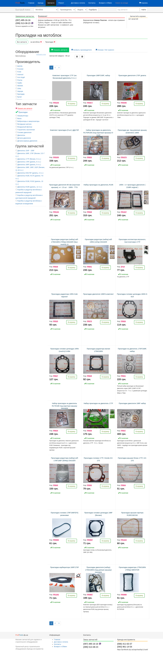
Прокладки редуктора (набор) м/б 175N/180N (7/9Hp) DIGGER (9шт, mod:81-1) (64, 241)
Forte (18, 72)
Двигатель (20, 135)
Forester (20, 69)
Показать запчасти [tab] (59, 50)
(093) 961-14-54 (124, 647)
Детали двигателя (23, 138)
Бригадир (20, 94)
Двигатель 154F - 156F (25, 151)
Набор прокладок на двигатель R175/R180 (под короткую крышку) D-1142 (98, 132)
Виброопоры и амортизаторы (28, 121)
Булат (19, 97)
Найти (143, 10)
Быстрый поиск (23, 9)
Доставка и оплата (78, 3)
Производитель (28, 62)
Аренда (40, 3)
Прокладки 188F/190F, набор (98, 75)
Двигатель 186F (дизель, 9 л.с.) (28, 164)
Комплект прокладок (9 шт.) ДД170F (64, 130)
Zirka (18, 88)
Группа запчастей (30, 146)
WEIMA (19, 86)
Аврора (19, 91)
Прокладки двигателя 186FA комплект (98, 294)
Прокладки (50, 42)
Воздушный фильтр (24, 127)
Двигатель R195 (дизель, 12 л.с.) (29, 187)
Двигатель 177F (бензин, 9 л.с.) (28, 159)
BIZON (19, 66)
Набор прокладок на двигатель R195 (98, 185)
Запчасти (50, 3)
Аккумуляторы (22, 116)
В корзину (71, 104)
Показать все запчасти (24, 108)
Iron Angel (20, 77)
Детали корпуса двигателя (26, 141)
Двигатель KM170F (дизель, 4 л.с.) (29, 173)
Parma (19, 80)
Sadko (19, 83)
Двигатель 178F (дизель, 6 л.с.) (28, 162)
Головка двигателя (24, 132)
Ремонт (61, 3)
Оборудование (31, 53)
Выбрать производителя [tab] (81, 50)
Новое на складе (121, 3)
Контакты (91, 3)
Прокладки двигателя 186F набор (132, 403)
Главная (31, 3)
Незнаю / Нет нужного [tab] (105, 50)
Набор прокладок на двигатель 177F (98, 403)
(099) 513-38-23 (23, 23)
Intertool (19, 74)
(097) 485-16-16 (23, 20)
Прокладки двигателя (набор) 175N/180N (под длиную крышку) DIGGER (98, 569)
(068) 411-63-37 (124, 644)
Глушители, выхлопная (25, 130)
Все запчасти (22, 42)
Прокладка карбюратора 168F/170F (64, 567)
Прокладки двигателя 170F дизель (132, 75)
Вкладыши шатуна (23, 124)
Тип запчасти (26, 104)
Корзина (143, 3)
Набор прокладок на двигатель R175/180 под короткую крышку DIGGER (64, 405)
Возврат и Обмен (105, 3)
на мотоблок (36, 42)
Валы (19, 118)
